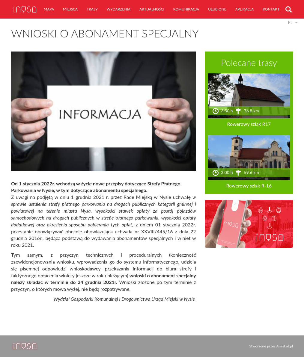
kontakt (271, 9)
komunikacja (186, 9)
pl (290, 22)
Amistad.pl (284, 346)
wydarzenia (118, 9)
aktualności (151, 9)
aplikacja (244, 9)
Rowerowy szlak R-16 (249, 185)
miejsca (70, 9)
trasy (92, 9)
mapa (49, 9)
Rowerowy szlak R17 (249, 124)
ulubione (217, 9)
